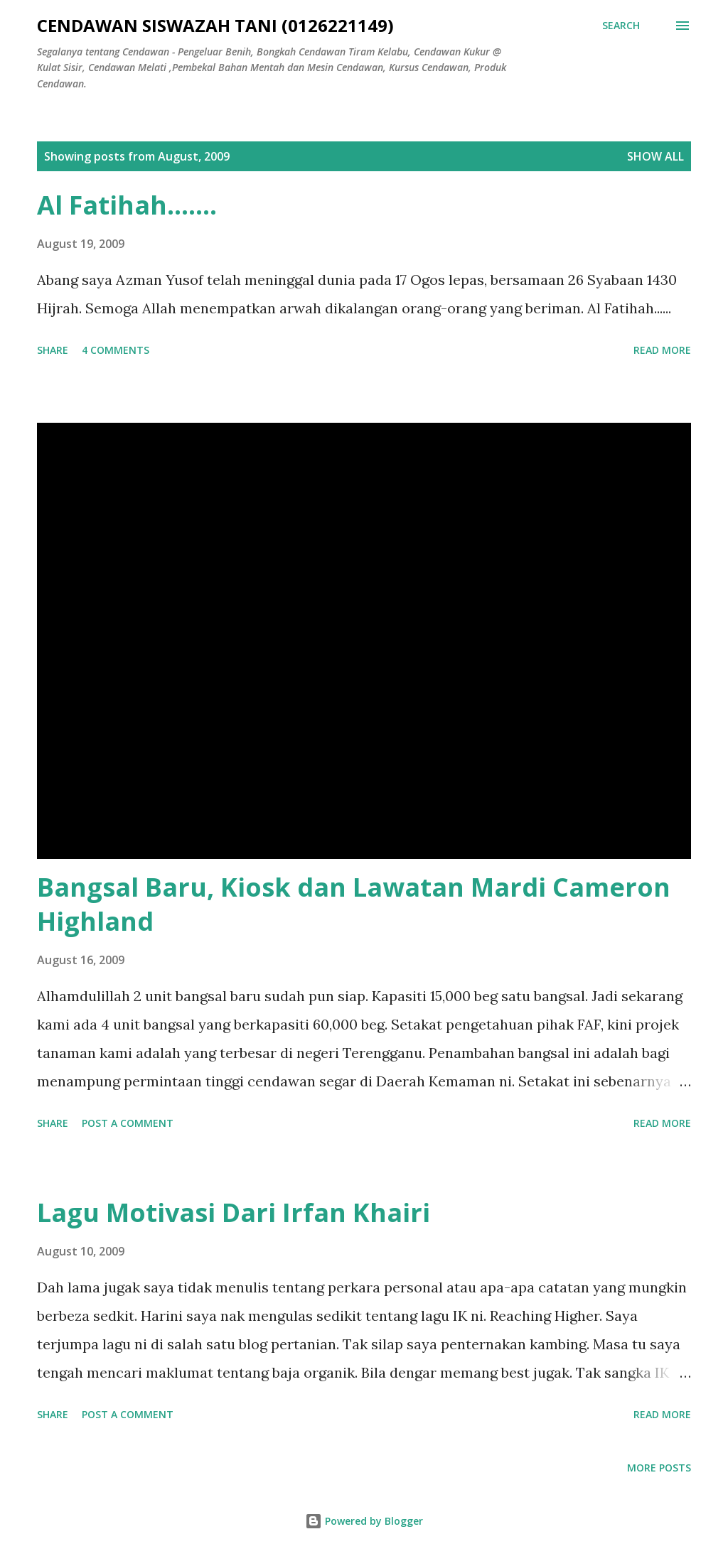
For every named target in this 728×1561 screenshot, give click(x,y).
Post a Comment (127, 1123)
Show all (655, 156)
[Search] (621, 25)
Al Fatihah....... (127, 205)
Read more (662, 350)
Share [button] (52, 350)
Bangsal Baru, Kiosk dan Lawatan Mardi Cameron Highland (353, 904)
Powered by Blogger (364, 1521)
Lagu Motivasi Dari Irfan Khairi (233, 1212)
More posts (659, 1467)
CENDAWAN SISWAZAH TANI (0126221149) (215, 25)
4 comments (115, 350)
